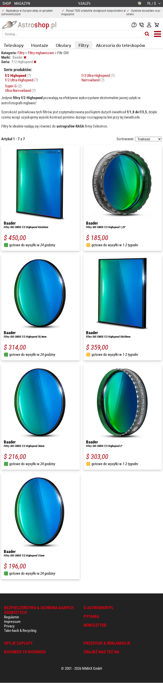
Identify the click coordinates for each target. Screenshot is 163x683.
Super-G (13, 86)
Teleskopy (14, 45)
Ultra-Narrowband (20, 90)
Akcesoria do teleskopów (120, 45)
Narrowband (93, 80)
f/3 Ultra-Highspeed (98, 75)
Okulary (63, 45)
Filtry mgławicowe (41, 53)
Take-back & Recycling (20, 630)
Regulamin (11, 617)
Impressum (12, 621)
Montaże (39, 45)
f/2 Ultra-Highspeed (21, 80)
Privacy (9, 626)
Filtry (83, 45)
